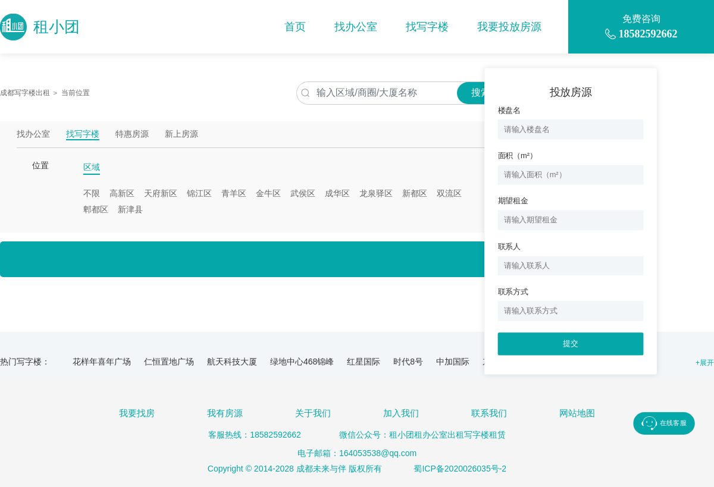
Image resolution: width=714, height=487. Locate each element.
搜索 (480, 92)
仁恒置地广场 (169, 361)
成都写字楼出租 (25, 93)
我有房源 (225, 413)
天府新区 (160, 193)
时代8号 (408, 361)
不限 (91, 193)
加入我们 (401, 413)
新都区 (414, 193)
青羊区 (233, 193)
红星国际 (363, 361)
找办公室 (355, 27)
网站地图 (577, 413)
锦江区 (199, 193)
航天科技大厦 (232, 361)
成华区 (337, 193)
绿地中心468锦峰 (302, 361)
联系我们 (489, 413)
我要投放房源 (509, 27)
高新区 (121, 193)
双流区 (449, 193)
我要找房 (137, 413)
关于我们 (313, 413)
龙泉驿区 (376, 193)
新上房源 (181, 134)
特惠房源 (132, 134)
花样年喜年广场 (102, 361)
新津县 (130, 209)
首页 (295, 27)
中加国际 (452, 361)
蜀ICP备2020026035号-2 (460, 468)
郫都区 (95, 209)
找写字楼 (427, 27)
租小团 (40, 27)
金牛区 (268, 193)
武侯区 (302, 193)
